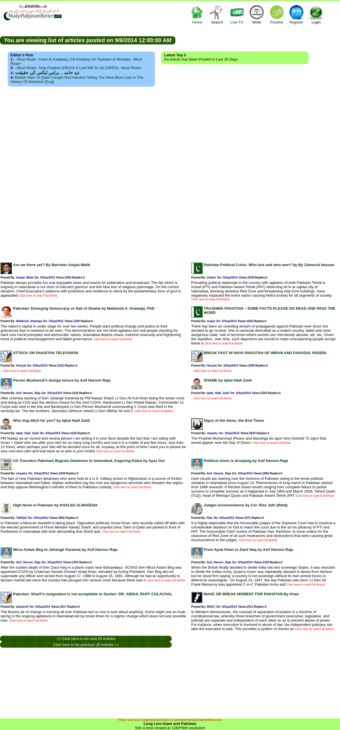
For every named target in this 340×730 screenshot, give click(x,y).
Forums (276, 14)
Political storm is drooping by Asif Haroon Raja (246, 461)
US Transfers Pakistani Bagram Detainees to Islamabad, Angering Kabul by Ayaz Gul (89, 461)
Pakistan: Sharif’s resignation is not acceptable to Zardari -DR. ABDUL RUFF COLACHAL (93, 594)
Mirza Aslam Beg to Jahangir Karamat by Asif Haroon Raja (65, 549)
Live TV (237, 14)
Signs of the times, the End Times (234, 420)
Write (257, 14)
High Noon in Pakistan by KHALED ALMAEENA (55, 505)
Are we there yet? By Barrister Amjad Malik (51, 265)
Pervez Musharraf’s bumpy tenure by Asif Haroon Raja (61, 380)
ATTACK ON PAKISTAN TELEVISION (45, 353)
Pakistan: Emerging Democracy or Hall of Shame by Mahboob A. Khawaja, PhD (83, 308)
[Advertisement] (170, 173)
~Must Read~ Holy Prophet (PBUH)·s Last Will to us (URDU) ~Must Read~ (78, 68)
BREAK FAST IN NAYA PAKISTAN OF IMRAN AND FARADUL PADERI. (265, 353)
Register (296, 14)
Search (217, 14)
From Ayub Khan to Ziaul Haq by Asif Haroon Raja (248, 549)
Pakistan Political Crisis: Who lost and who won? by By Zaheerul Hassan (269, 265)
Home (197, 14)
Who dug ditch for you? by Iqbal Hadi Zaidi (51, 420)
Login (316, 14)
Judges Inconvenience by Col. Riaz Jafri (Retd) (246, 505)
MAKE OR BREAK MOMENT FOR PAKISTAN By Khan (251, 594)
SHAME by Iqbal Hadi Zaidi (228, 380)
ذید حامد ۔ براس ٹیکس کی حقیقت (47, 72)
